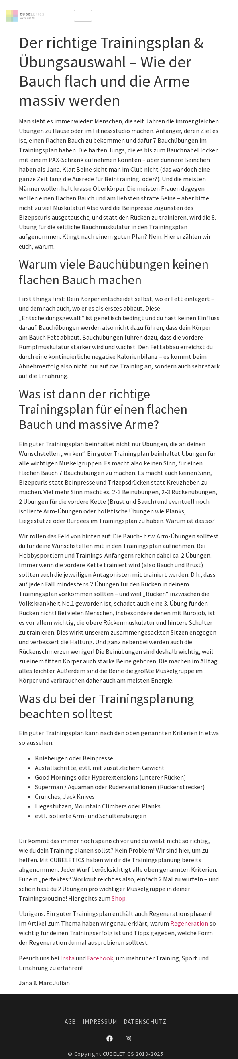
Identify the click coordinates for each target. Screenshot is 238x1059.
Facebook (100, 958)
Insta (67, 958)
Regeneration (189, 923)
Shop (119, 898)
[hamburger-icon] (83, 16)
